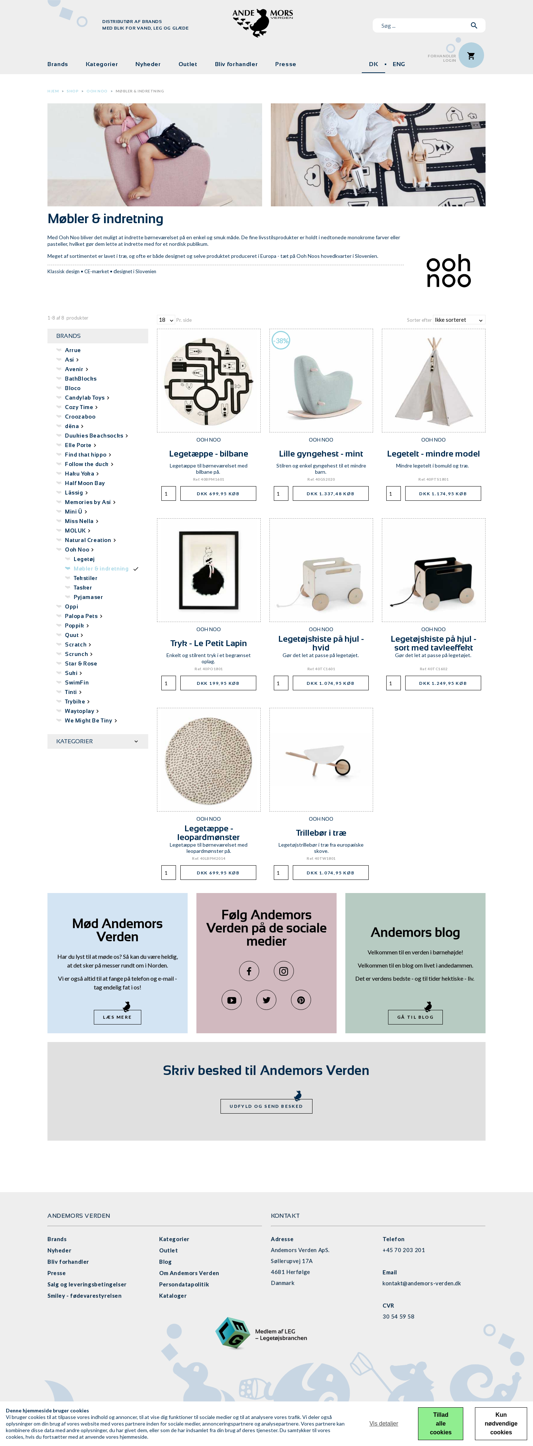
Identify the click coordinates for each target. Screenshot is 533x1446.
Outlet (188, 64)
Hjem (53, 91)
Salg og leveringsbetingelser (87, 1284)
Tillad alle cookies (441, 1423)
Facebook (249, 971)
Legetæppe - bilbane (208, 453)
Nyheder (148, 64)
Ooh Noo (97, 91)
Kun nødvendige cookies (501, 1423)
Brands (57, 64)
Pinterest (301, 1000)
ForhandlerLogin (442, 58)
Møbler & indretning (140, 91)
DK (373, 64)
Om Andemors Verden (189, 1273)
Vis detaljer (383, 1423)
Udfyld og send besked (266, 1106)
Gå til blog (415, 1017)
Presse (285, 64)
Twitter (266, 1000)
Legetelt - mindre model (433, 453)
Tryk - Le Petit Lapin (208, 643)
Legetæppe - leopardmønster (208, 832)
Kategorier (102, 64)
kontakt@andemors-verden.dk (422, 1283)
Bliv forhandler (236, 64)
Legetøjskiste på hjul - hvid (321, 643)
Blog (165, 1261)
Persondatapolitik (184, 1284)
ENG (399, 64)
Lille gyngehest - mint (321, 453)
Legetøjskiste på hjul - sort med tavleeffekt (433, 643)
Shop (72, 91)
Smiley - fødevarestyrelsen (84, 1295)
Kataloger (173, 1295)
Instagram (284, 971)
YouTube (232, 1000)
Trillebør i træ (321, 833)
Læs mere (117, 1017)
